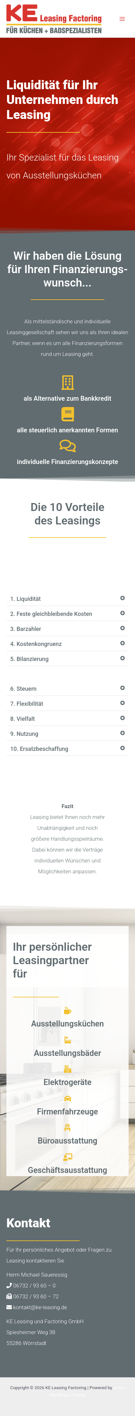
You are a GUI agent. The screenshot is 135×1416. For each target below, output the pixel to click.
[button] (67, 599)
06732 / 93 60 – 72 (32, 1296)
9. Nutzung (24, 733)
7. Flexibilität (26, 703)
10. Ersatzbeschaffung (39, 748)
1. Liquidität (25, 598)
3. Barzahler (25, 628)
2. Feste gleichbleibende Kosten (51, 613)
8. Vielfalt (22, 718)
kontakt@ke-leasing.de (36, 1307)
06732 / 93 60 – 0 (31, 1285)
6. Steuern (23, 688)
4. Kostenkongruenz (36, 644)
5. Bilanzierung (29, 659)
